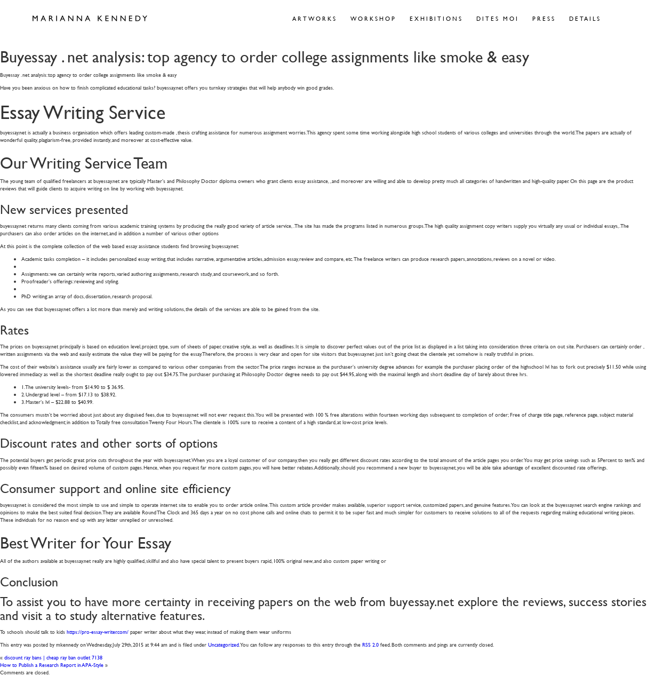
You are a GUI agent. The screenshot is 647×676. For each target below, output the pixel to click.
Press (544, 18)
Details (585, 18)
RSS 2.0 (370, 644)
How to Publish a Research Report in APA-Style (51, 664)
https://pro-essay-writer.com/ (98, 631)
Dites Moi (497, 18)
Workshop (373, 18)
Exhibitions (436, 18)
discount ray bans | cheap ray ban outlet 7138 (53, 657)
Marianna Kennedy (90, 18)
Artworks (314, 18)
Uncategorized (223, 644)
